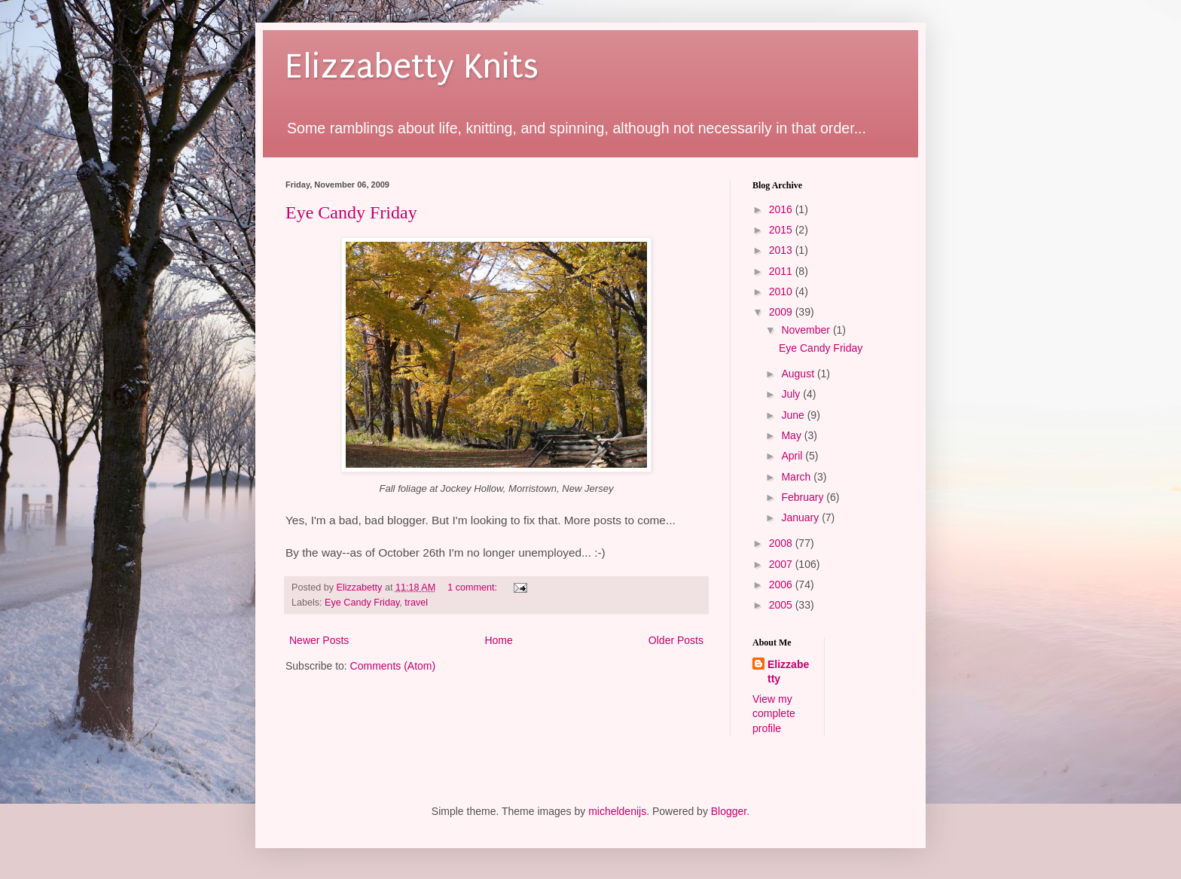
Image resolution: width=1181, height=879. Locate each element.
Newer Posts (319, 640)
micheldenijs (617, 811)
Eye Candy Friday (351, 212)
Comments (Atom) (393, 666)
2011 (782, 271)
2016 (782, 209)
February (803, 497)
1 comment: (473, 587)
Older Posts (675, 640)
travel (416, 602)
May (792, 435)
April (793, 456)
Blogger (728, 811)
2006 (782, 584)
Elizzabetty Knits (412, 67)
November (806, 330)
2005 (782, 605)
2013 (782, 250)
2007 (782, 564)
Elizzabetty (788, 671)
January (801, 517)
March (797, 477)
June (794, 415)
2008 (782, 543)
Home (498, 640)
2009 (782, 312)
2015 (782, 230)
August (798, 374)
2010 (782, 291)
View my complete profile (773, 713)
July (792, 394)
